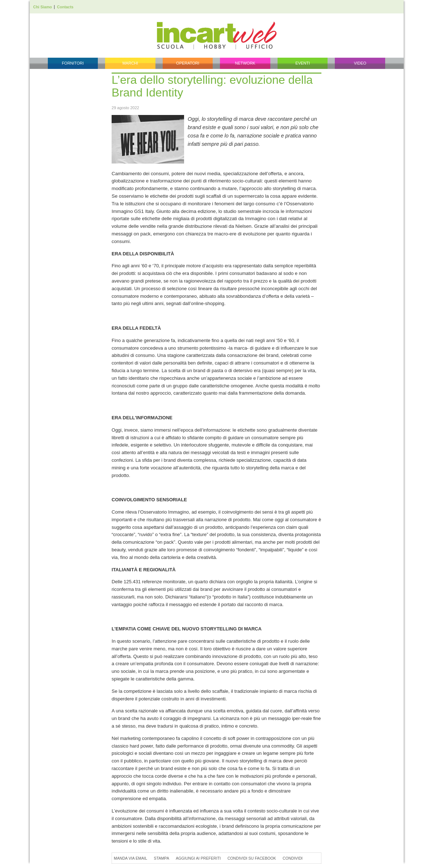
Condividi (293, 858)
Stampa (161, 858)
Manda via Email (130, 858)
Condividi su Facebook (252, 858)
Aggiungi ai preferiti (198, 858)
